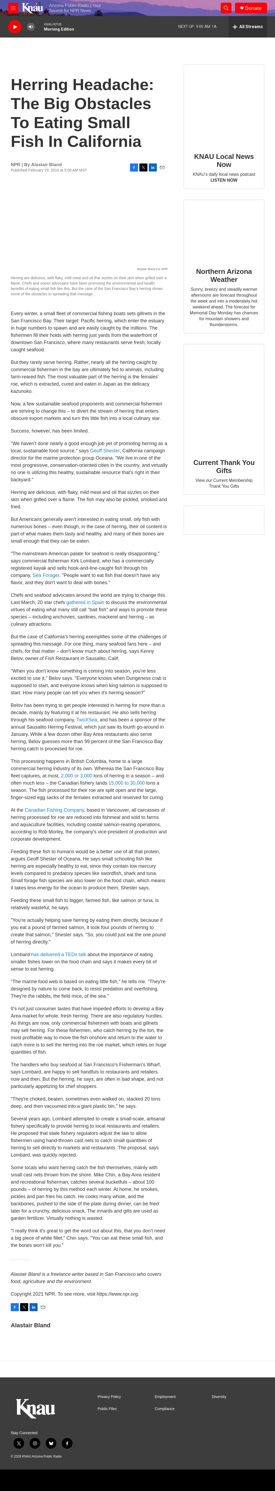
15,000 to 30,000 (126, 783)
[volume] (30, 27)
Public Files (107, 1409)
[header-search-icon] (226, 8)
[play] (14, 27)
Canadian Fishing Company (54, 810)
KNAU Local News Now (224, 160)
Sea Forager (46, 575)
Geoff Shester (105, 450)
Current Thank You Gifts (224, 467)
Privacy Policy (109, 1397)
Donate (253, 8)
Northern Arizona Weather (224, 275)
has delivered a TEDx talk (58, 954)
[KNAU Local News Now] (224, 105)
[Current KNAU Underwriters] (224, 520)
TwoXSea (87, 719)
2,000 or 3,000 (76, 775)
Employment (165, 1397)
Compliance (165, 1409)
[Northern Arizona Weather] (224, 230)
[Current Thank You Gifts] (224, 397)
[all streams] (248, 27)
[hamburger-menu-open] (13, 8)
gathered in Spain (85, 602)
